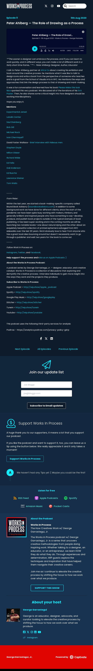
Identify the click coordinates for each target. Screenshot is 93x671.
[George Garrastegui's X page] (27, 634)
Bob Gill (10, 127)
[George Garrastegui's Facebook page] (24, 634)
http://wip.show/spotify (28, 292)
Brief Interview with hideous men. (46, 142)
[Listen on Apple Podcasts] (46, 499)
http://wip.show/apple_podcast (40, 287)
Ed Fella (10, 162)
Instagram (12, 252)
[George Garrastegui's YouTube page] (36, 634)
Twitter (21, 252)
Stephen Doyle (14, 147)
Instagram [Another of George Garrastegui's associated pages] (30, 639)
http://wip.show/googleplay (41, 297)
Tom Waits (12, 183)
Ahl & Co (45, 70)
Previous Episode (68, 349)
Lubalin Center (14, 117)
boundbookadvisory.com (41, 206)
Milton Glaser (13, 152)
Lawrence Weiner (15, 178)
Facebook (35, 252)
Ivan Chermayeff (15, 137)
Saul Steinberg (14, 122)
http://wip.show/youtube (29, 312)
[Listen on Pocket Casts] (59, 508)
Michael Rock (13, 132)
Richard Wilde (13, 157)
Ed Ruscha (12, 173)
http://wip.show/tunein (27, 307)
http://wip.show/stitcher (29, 302)
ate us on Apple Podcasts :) (53, 257)
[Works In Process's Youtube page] (57, 6)
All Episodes (44, 349)
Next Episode (22, 349)
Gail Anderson (14, 168)
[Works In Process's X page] (46, 6)
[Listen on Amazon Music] (31, 508)
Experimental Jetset (17, 111)
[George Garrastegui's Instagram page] (30, 634)
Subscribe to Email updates (46, 405)
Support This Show (47, 590)
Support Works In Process (25, 458)
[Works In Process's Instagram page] (50, 6)
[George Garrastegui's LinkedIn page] (33, 634)
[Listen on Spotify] (71, 499)
